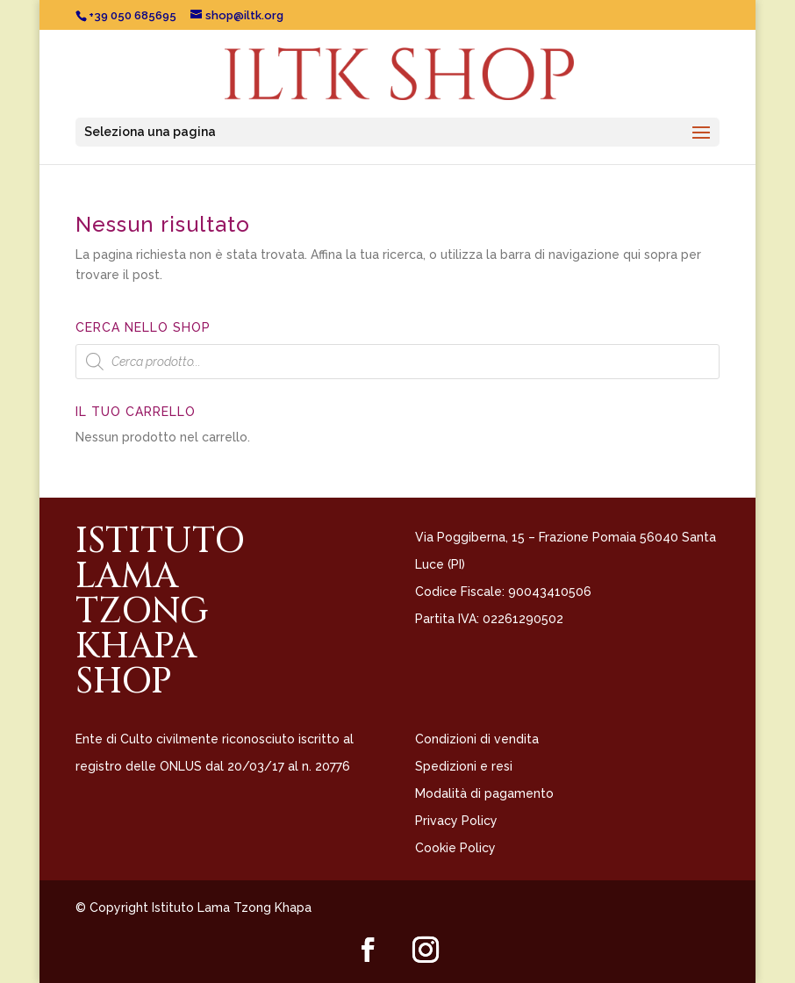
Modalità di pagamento (484, 793)
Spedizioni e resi (463, 766)
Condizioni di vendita (477, 739)
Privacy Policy (456, 821)
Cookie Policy (455, 848)
